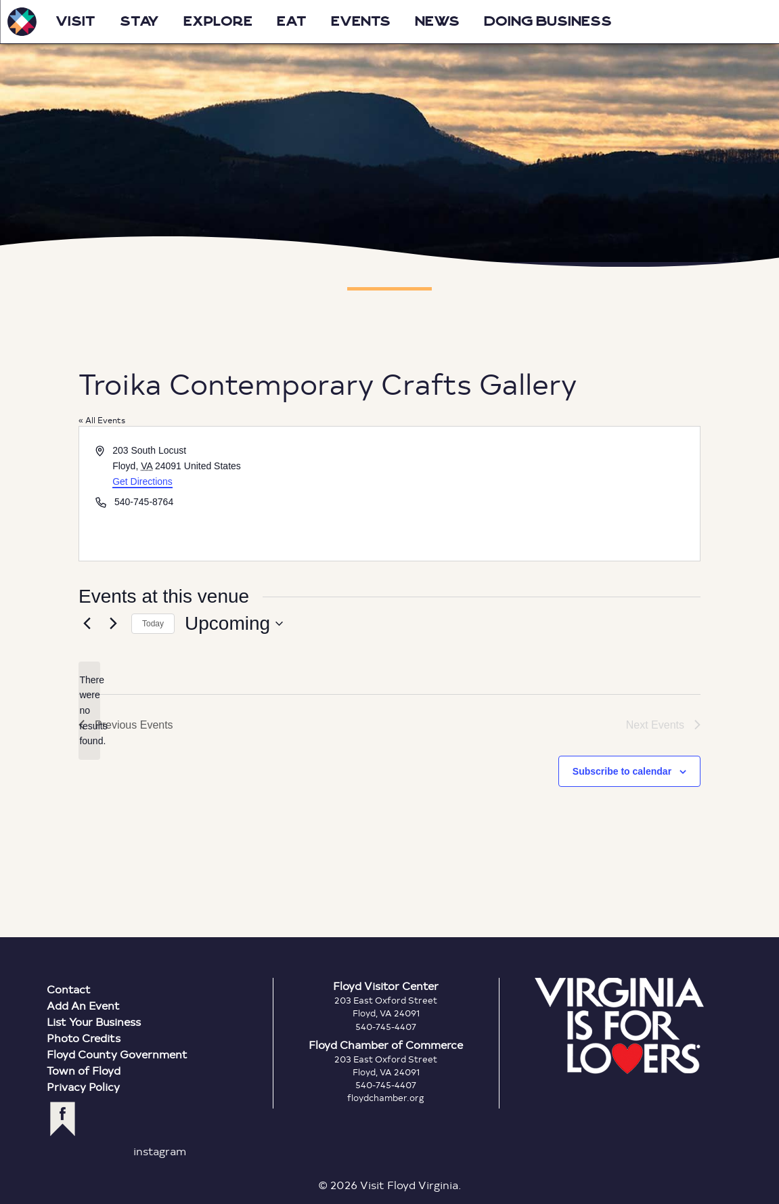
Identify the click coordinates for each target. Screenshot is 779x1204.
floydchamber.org (385, 1098)
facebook (63, 1119)
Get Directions (142, 481)
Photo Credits (83, 1038)
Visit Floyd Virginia (22, 22)
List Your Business (94, 1021)
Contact (69, 989)
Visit (75, 21)
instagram (159, 1151)
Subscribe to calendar (622, 771)
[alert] (89, 711)
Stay (139, 21)
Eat (292, 21)
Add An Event (83, 1005)
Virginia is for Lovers (619, 1026)
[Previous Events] (87, 624)
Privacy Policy (83, 1086)
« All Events (102, 419)
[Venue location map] (544, 493)
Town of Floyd (83, 1070)
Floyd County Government (117, 1054)
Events (361, 21)
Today (153, 623)
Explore (217, 21)
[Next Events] (113, 624)
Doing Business (548, 21)
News (437, 21)
